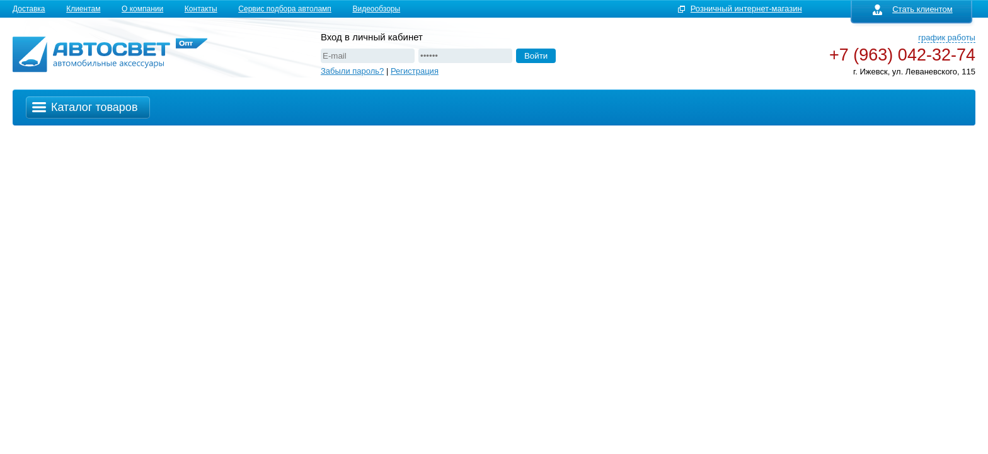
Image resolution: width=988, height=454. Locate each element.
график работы (946, 37)
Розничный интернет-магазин (746, 8)
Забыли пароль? (352, 71)
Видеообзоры (376, 8)
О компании (142, 8)
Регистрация (415, 71)
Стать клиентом (913, 9)
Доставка (29, 8)
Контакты (201, 8)
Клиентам (83, 8)
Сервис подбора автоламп (284, 8)
